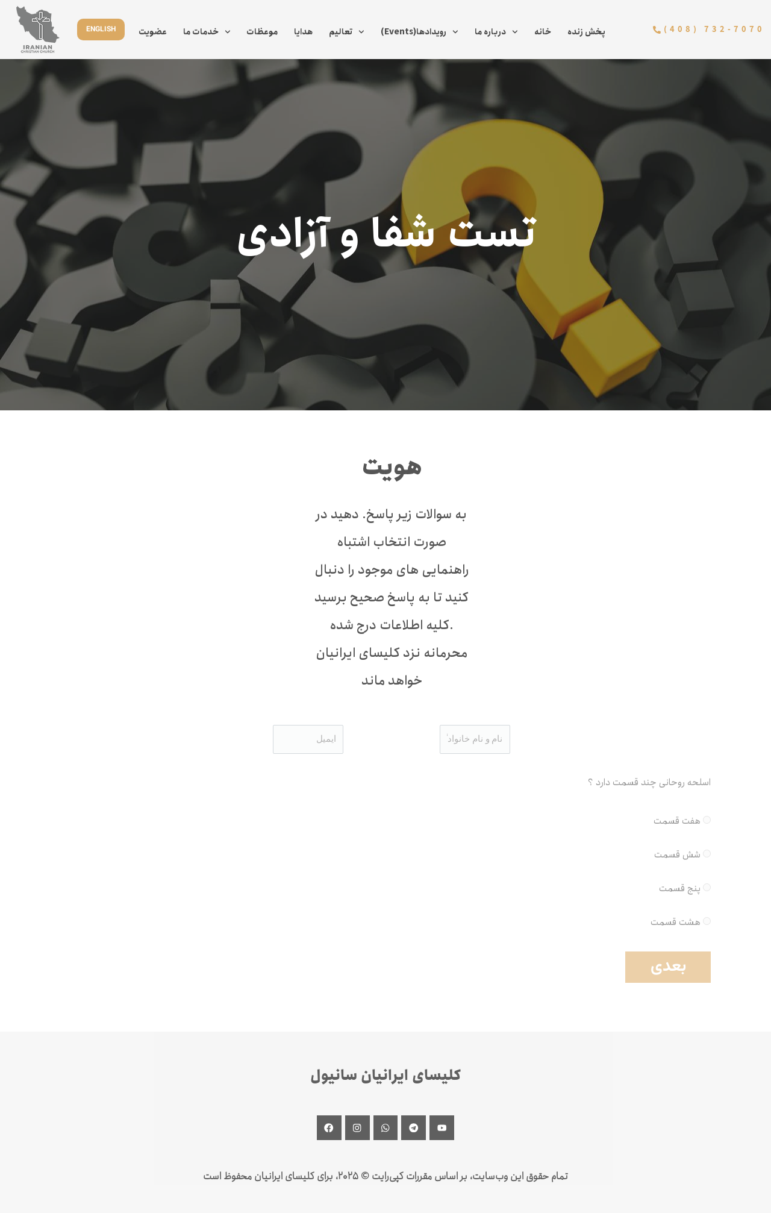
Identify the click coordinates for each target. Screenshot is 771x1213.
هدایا (303, 32)
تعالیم (346, 32)
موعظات (262, 32)
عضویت (153, 32)
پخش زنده (586, 32)
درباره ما (496, 32)
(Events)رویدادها (419, 32)
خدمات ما (207, 32)
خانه (542, 32)
